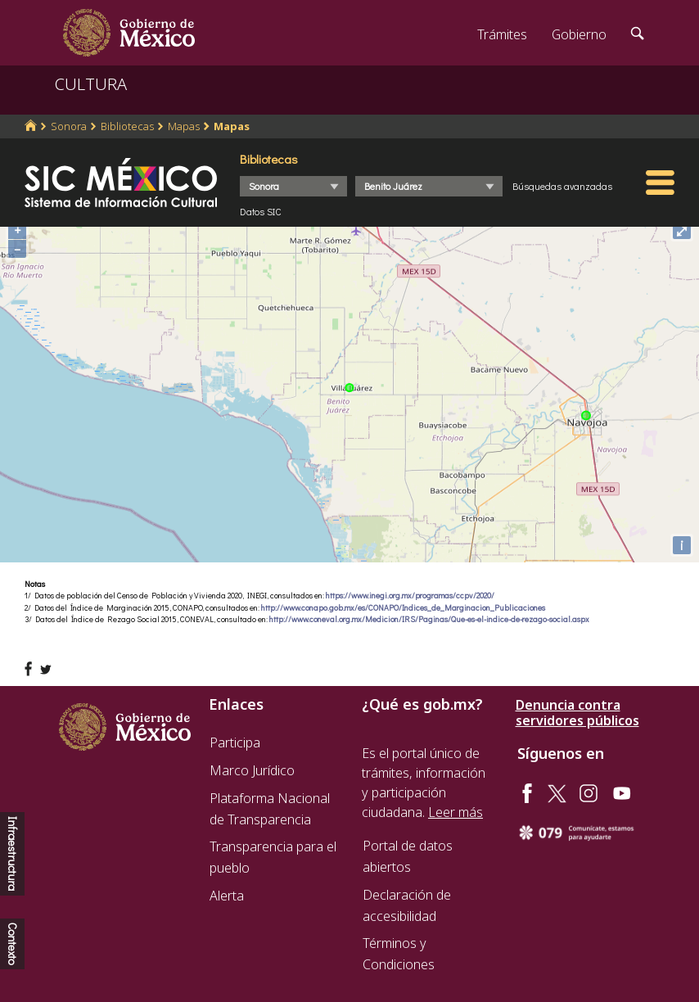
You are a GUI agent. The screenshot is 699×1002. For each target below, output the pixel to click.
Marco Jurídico (252, 770)
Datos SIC (261, 211)
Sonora (69, 126)
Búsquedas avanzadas (562, 185)
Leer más (455, 812)
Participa (235, 742)
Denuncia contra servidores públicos (577, 713)
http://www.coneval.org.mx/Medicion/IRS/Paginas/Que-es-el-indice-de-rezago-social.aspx (429, 619)
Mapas (184, 126)
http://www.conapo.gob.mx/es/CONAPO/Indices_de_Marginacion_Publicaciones (403, 608)
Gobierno (579, 34)
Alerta (227, 896)
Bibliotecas (127, 126)
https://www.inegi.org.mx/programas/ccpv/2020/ (410, 595)
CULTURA (91, 84)
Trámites (502, 34)
